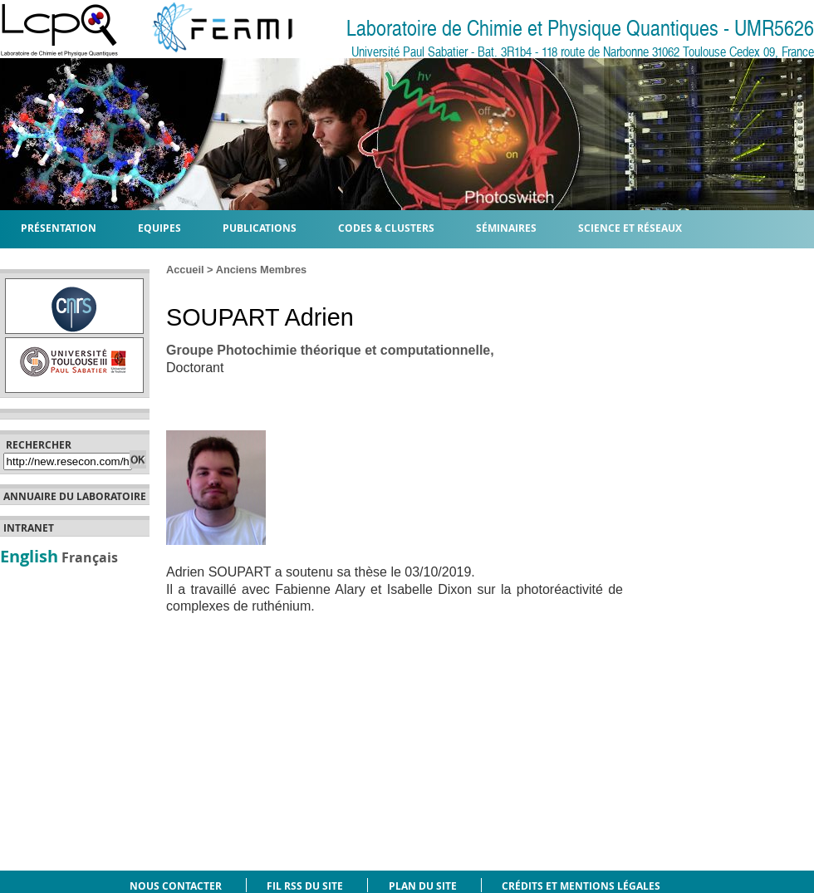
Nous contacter (176, 886)
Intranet (28, 528)
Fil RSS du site (305, 886)
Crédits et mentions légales (581, 886)
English (29, 555)
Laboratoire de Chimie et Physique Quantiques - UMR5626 (580, 28)
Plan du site (423, 886)
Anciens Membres (261, 269)
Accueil (185, 269)
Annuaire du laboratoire (74, 497)
